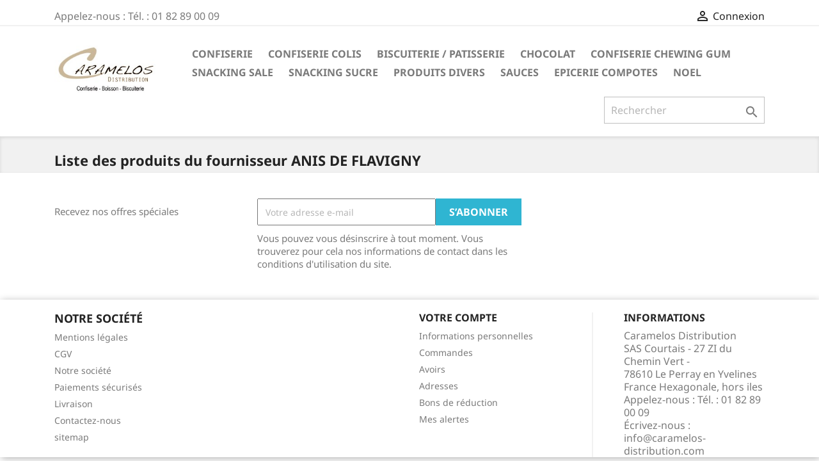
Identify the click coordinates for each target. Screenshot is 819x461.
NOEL (687, 72)
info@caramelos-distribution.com (665, 444)
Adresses (438, 386)
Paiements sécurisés (98, 387)
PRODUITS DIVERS (439, 72)
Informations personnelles (476, 336)
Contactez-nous (87, 420)
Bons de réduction (458, 402)
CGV (63, 354)
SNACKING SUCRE (333, 72)
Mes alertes (444, 419)
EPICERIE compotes (606, 72)
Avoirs (432, 369)
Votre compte (458, 318)
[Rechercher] (684, 110)
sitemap (71, 437)
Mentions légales (91, 337)
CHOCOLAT (547, 54)
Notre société (82, 370)
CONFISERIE (222, 54)
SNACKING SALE (232, 72)
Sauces (519, 72)
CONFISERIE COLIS (315, 54)
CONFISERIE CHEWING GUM (661, 54)
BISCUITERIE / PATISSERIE (441, 54)
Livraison (73, 404)
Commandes (446, 352)
